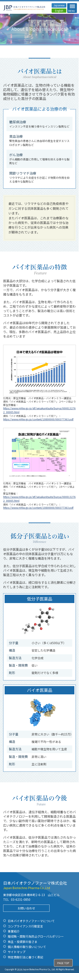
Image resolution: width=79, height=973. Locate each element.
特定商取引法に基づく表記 (25, 957)
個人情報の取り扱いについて (27, 947)
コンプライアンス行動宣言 (25, 926)
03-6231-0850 (20, 899)
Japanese (59, 5)
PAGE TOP (63, 963)
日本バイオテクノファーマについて (31, 921)
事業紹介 (14, 931)
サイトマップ (16, 952)
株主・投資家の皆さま (22, 942)
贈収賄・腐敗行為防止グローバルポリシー (36, 936)
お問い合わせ (26, 908)
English (59, 10)
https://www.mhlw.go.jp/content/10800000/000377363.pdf (38, 419)
